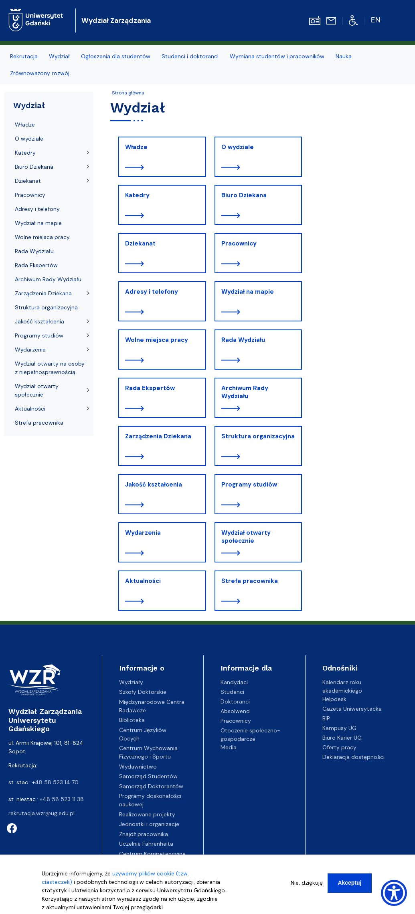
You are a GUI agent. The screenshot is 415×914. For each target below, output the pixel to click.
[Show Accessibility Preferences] (394, 893)
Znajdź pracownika (143, 834)
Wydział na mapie (247, 292)
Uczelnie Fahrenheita (146, 843)
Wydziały (131, 682)
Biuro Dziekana (244, 195)
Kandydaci (234, 682)
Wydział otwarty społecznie (246, 537)
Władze (136, 147)
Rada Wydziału (243, 340)
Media (229, 747)
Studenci (232, 691)
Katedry (137, 195)
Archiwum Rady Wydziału (244, 392)
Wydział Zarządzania (116, 20)
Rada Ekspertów (150, 388)
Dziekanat (140, 243)
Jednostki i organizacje (149, 824)
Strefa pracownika (249, 581)
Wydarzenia (143, 533)
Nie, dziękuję (307, 882)
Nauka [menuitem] (344, 56)
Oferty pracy (339, 747)
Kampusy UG (339, 728)
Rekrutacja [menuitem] (24, 56)
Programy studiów (249, 485)
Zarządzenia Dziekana (158, 436)
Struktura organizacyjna (258, 436)
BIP (326, 718)
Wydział (29, 105)
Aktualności (143, 581)
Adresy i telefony (151, 292)
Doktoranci (235, 701)
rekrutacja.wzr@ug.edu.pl (41, 813)
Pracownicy (239, 243)
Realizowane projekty (147, 814)
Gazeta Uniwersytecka (352, 708)
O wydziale (237, 147)
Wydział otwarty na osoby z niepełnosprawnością (50, 368)
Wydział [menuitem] (59, 56)
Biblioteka (132, 720)
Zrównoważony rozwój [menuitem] (39, 73)
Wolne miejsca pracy (156, 340)
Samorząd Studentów (148, 776)
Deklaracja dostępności (353, 757)
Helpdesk (334, 699)
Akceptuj (349, 882)
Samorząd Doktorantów (151, 786)
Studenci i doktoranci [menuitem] (190, 56)
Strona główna (128, 93)
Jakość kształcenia (153, 485)
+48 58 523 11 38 (62, 799)
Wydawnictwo (138, 766)
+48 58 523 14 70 (55, 782)
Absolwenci (236, 711)
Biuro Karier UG (342, 737)
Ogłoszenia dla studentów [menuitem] (115, 56)
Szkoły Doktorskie (142, 691)
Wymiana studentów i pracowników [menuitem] (277, 56)
